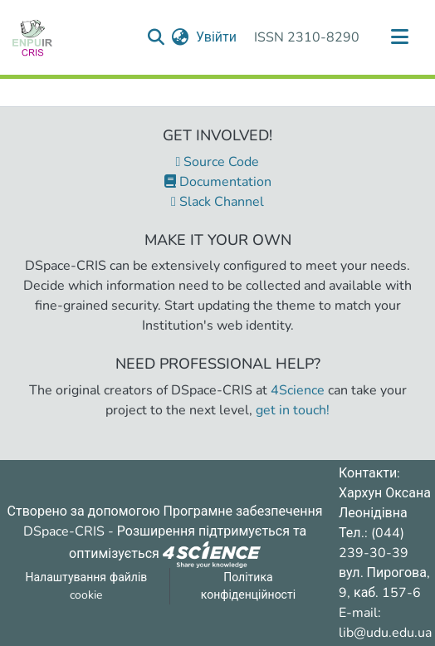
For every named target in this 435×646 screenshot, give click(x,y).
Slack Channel (217, 202)
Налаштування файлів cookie (86, 586)
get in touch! (293, 410)
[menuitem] (180, 37)
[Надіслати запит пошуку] (156, 37)
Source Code (218, 162)
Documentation (217, 182)
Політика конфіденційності (248, 586)
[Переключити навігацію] (399, 37)
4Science (298, 390)
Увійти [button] (217, 37)
